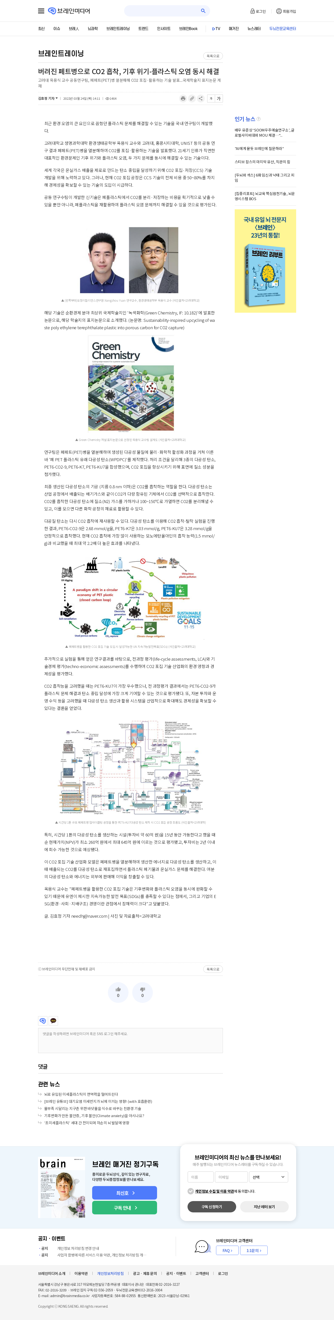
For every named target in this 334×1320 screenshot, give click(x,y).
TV (218, 29)
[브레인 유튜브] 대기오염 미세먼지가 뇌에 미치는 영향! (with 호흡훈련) (98, 1101)
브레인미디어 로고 (69, 11)
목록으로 (213, 55)
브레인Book (188, 29)
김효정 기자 (46, 98)
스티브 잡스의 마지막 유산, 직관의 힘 (262, 161)
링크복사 (192, 98)
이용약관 (81, 1273)
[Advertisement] (130, 940)
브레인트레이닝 (118, 29)
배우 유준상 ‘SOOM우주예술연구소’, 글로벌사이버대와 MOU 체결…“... (264, 132)
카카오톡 (53, 1021)
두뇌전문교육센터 (282, 29)
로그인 (261, 11)
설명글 (259, 119)
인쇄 (183, 98)
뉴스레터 (254, 29)
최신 (41, 29)
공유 (201, 98)
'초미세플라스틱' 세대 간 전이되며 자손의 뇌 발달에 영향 (87, 1122)
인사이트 (163, 29)
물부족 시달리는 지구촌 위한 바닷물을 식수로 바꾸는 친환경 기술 (92, 1108)
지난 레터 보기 (264, 1206)
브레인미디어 (42, 1021)
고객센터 (202, 1273)
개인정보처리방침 (110, 1273)
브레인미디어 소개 (51, 1273)
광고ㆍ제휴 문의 (145, 1273)
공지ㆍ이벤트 (176, 1273)
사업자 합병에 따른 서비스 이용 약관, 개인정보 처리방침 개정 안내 (93, 1254)
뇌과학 (93, 29)
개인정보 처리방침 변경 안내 (68, 1248)
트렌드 (143, 29)
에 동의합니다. (225, 1191)
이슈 (56, 29)
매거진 (234, 29)
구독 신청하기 (212, 1206)
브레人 (74, 29)
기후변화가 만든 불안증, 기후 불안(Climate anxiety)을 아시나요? (94, 1115)
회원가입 (289, 11)
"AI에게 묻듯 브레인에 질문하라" (259, 148)
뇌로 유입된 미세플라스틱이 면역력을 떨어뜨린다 (81, 1094)
